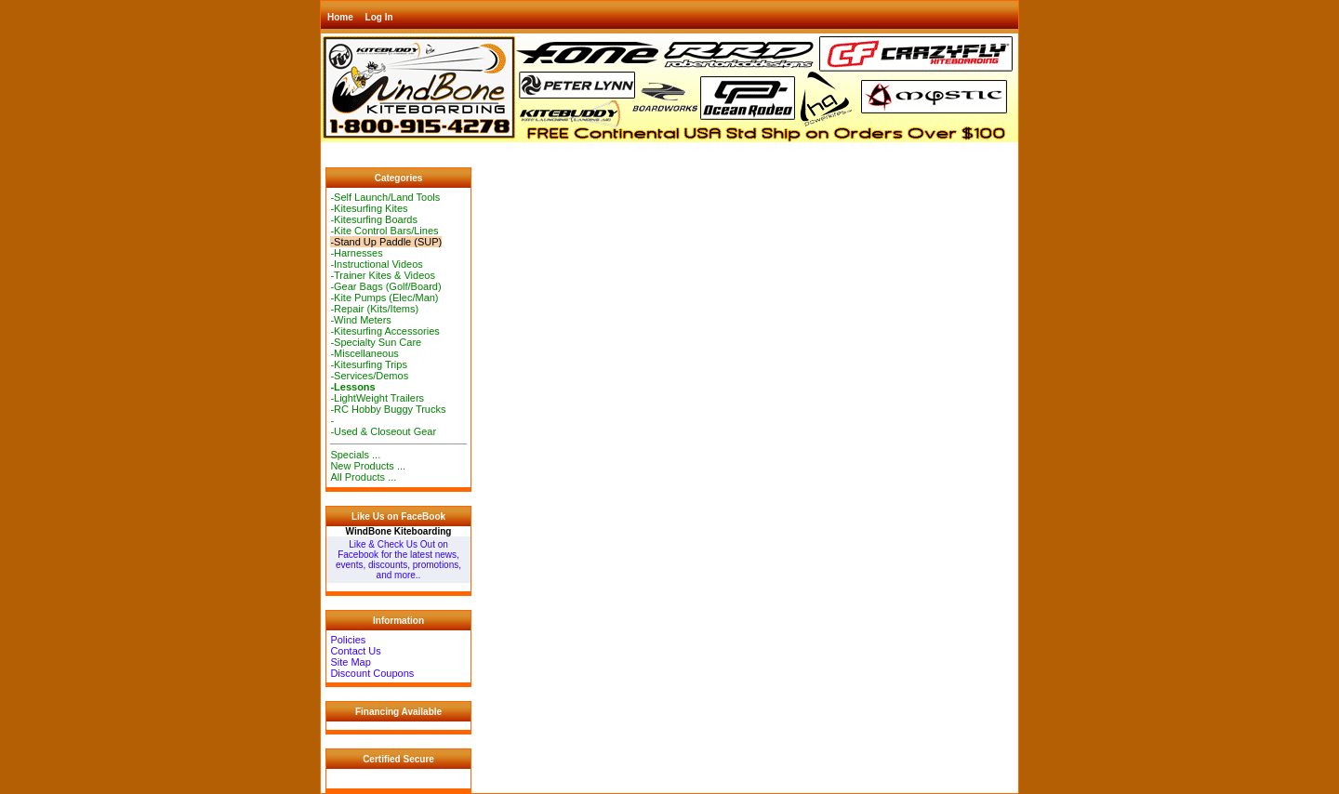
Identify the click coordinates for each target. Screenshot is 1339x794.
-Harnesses (356, 252)
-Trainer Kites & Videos (382, 275)
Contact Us (355, 650)
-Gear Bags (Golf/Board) (385, 286)
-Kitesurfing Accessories (384, 331)
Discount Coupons (372, 673)
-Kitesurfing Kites (368, 208)
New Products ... (367, 465)
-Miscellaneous (364, 353)
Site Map (350, 662)
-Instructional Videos (376, 264)
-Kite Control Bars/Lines (384, 230)
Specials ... (355, 454)
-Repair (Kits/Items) (374, 308)
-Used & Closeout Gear (383, 431)
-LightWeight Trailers (377, 398)
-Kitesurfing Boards (374, 219)
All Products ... (363, 477)
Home (340, 17)
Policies (347, 639)
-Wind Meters (360, 319)
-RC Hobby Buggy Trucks (387, 409)
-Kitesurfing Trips (368, 364)
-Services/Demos (369, 375)
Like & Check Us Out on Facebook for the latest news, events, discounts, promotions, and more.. (398, 559)
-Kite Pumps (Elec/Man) (384, 297)
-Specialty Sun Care (375, 342)
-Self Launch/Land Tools (385, 197)
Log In (379, 17)
